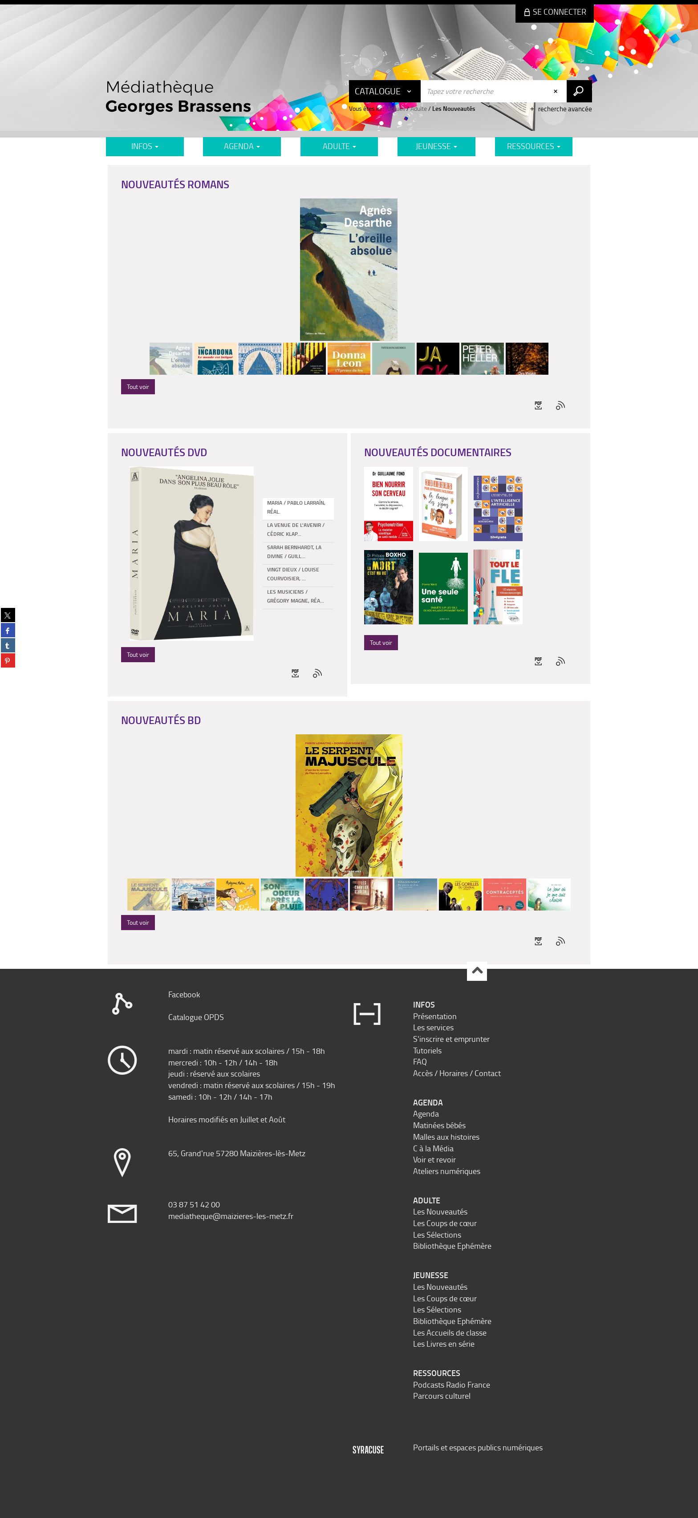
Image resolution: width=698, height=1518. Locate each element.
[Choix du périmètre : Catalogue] (385, 91)
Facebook (184, 994)
